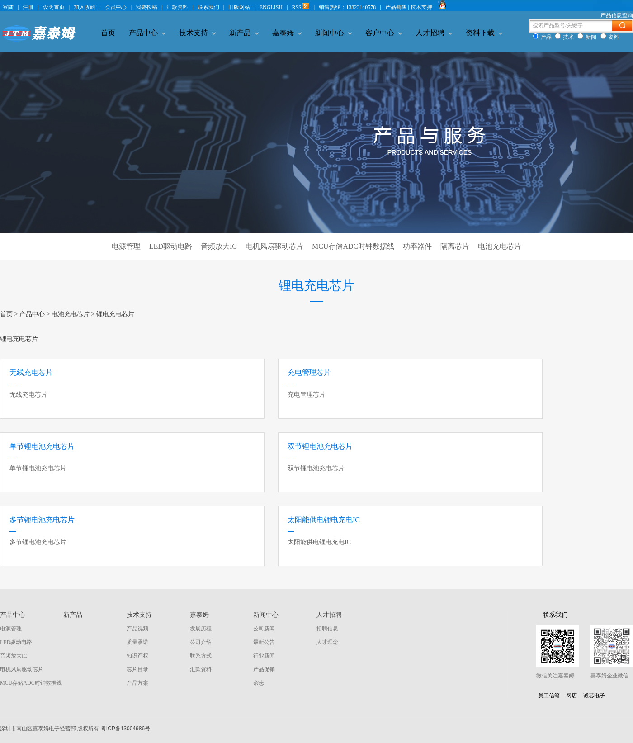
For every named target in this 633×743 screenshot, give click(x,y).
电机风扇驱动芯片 (274, 246)
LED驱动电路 (170, 246)
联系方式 (201, 656)
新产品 (244, 33)
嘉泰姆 (287, 33)
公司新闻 (264, 628)
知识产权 (137, 656)
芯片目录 (137, 669)
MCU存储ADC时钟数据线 (353, 246)
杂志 (258, 683)
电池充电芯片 (499, 246)
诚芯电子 (594, 695)
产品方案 (137, 683)
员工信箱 (549, 695)
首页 (108, 33)
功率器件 (417, 246)
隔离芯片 (454, 246)
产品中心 (147, 33)
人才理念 (327, 642)
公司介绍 (201, 642)
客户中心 (383, 33)
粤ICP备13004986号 (125, 728)
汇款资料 (201, 669)
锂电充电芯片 (115, 314)
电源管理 (126, 246)
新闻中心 (333, 33)
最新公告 (264, 642)
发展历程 (201, 628)
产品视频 (137, 628)
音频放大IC (219, 246)
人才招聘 (434, 33)
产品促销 (264, 669)
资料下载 (484, 33)
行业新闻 (264, 656)
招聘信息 (327, 628)
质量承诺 (137, 642)
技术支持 (197, 33)
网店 (571, 695)
